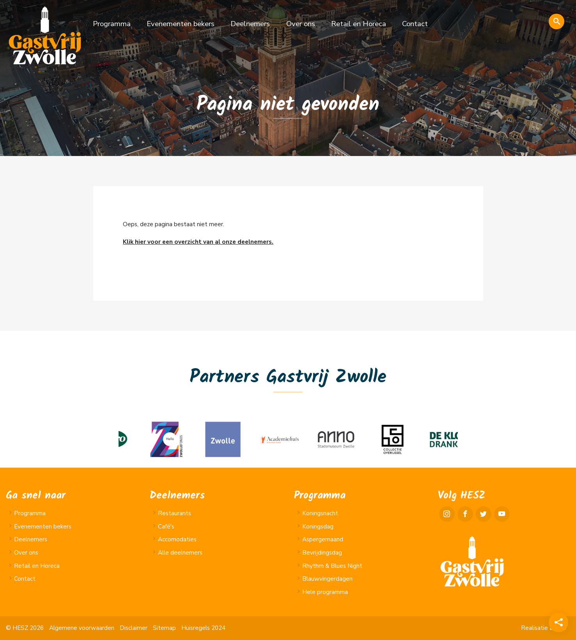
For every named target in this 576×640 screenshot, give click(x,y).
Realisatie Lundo (543, 628)
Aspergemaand (322, 539)
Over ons (300, 24)
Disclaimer (133, 628)
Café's (166, 526)
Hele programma (325, 592)
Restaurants (174, 513)
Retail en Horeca (358, 24)
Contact (415, 24)
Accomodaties (177, 539)
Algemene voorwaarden (81, 628)
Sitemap (164, 628)
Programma (112, 24)
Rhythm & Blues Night (332, 566)
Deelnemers (250, 24)
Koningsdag (317, 526)
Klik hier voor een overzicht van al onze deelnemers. (198, 242)
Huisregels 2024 (203, 628)
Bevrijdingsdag (322, 553)
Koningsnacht (320, 513)
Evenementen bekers (180, 24)
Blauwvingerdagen (327, 579)
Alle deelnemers (180, 553)
